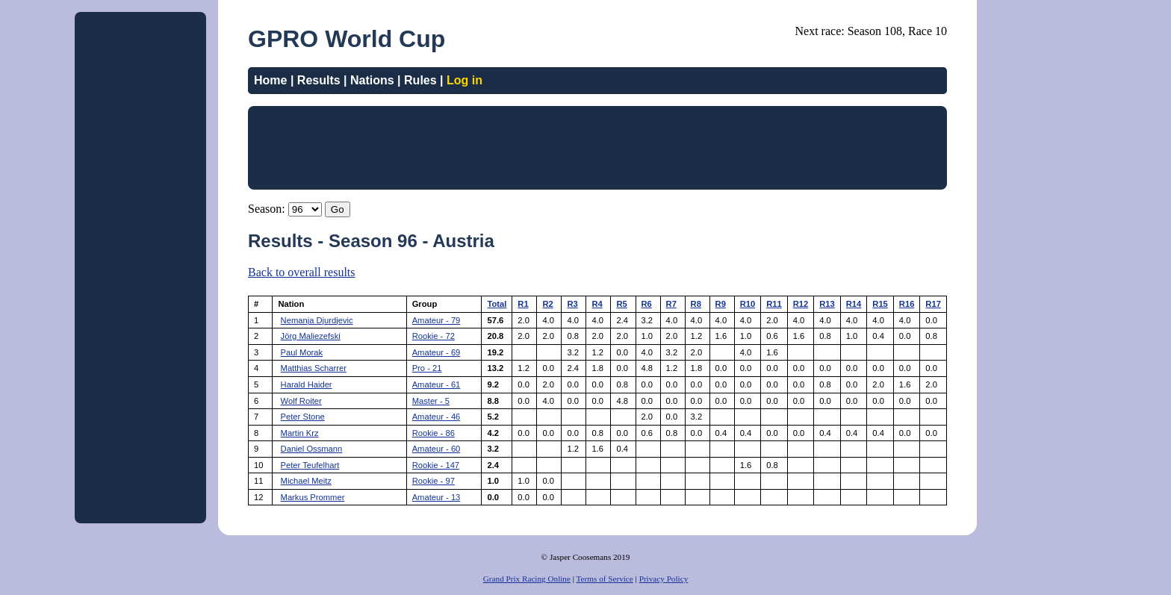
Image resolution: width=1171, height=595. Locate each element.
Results (319, 80)
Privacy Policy (664, 578)
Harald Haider (306, 384)
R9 (720, 303)
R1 (523, 303)
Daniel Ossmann (312, 448)
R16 (907, 303)
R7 (671, 303)
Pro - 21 (427, 368)
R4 (596, 303)
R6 (647, 303)
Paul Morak (302, 352)
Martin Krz (300, 433)
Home (270, 80)
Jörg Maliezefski (311, 335)
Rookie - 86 (433, 433)
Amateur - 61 (436, 384)
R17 (933, 303)
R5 (621, 303)
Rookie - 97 (433, 480)
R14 (854, 303)
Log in (464, 80)
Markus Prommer (313, 497)
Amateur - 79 (436, 320)
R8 (696, 303)
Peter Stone (303, 416)
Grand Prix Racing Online (527, 578)
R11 (774, 303)
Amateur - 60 (436, 448)
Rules (420, 80)
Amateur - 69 (436, 352)
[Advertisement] (140, 242)
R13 (827, 303)
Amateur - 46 (436, 416)
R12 (801, 303)
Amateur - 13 (436, 497)
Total (496, 303)
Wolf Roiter (301, 400)
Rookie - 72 (433, 335)
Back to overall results (301, 272)
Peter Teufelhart (310, 465)
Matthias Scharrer (314, 368)
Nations (372, 80)
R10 (748, 303)
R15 (880, 303)
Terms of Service (605, 578)
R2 (547, 303)
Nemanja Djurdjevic (317, 320)
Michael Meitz (306, 480)
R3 (572, 303)
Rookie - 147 (435, 465)
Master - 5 (431, 400)
